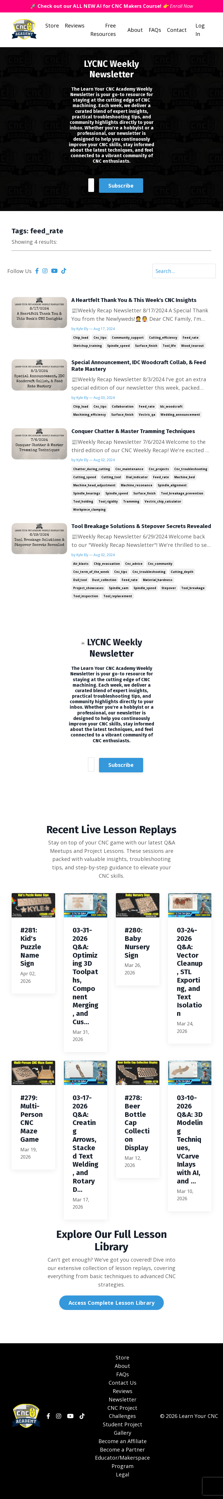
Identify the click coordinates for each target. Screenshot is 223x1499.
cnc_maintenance (129, 471)
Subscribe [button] (121, 185)
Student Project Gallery (122, 1438)
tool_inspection (85, 606)
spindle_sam (118, 597)
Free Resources (103, 30)
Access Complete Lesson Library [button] (112, 1312)
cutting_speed (84, 479)
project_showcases (88, 597)
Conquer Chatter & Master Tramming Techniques (136, 433)
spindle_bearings (86, 495)
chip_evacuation (107, 573)
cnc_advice (134, 573)
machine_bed (184, 479)
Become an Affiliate (122, 1451)
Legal (122, 1484)
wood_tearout (192, 346)
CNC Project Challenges (122, 1422)
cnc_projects (159, 471)
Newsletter (122, 1409)
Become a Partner (122, 1459)
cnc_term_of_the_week (91, 581)
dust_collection (104, 589)
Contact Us (122, 1392)
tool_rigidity (108, 503)
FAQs (154, 30)
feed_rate (191, 338)
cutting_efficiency (163, 338)
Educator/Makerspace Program (122, 1472)
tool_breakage (193, 597)
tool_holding (83, 503)
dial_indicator (137, 479)
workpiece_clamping (89, 512)
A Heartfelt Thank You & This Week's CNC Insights (137, 300)
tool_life (169, 346)
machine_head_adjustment (94, 487)
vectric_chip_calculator (163, 503)
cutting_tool (111, 479)
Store (52, 25)
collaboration (123, 408)
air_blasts (81, 573)
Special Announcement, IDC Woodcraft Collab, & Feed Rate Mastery (135, 367)
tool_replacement (117, 606)
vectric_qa (147, 416)
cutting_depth (182, 581)
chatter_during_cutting (91, 471)
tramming (131, 503)
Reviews (74, 25)
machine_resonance (136, 487)
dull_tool (80, 589)
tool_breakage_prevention (182, 495)
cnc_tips (100, 338)
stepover (168, 597)
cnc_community (160, 573)
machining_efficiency (89, 416)
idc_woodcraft (171, 408)
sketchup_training (87, 346)
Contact (177, 30)
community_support (128, 338)
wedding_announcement (180, 416)
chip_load (80, 338)
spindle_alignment (172, 487)
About (135, 30)
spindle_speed (118, 346)
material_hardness (157, 589)
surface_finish (146, 346)
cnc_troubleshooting (190, 471)
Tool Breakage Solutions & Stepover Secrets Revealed (130, 532)
